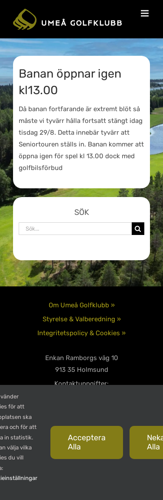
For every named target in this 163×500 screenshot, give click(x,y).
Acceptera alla (87, 442)
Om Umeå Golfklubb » (82, 305)
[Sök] (138, 228)
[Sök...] (75, 228)
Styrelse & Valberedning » (82, 319)
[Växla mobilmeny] (145, 13)
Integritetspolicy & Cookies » (81, 333)
